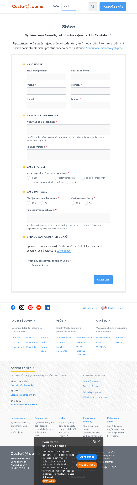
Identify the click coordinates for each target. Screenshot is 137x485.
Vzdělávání (101, 347)
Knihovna (100, 342)
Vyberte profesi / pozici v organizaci (48, 173)
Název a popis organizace (42, 121)
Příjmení (76, 84)
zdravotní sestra (67, 177)
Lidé (43, 342)
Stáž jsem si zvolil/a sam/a (43, 198)
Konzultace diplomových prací (104, 48)
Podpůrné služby (84, 337)
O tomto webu (90, 308)
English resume (115, 308)
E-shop (62, 417)
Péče (56, 6)
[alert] (68, 461)
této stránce (64, 250)
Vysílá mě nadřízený (83, 198)
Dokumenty (32, 342)
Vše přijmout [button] (87, 457)
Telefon (76, 99)
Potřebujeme (18, 417)
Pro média (31, 347)
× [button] (99, 441)
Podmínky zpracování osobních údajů (49, 260)
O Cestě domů (24, 320)
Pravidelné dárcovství (22, 385)
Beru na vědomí (40, 265)
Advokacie (120, 337)
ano (34, 202)
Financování (18, 347)
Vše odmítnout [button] (87, 464)
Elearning (119, 342)
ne (46, 202)
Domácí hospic (63, 337)
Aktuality (16, 337)
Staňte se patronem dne (24, 394)
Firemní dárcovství (92, 381)
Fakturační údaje (37, 146)
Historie (16, 342)
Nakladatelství (103, 337)
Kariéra (44, 337)
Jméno (31, 84)
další (66, 6)
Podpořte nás (113, 6)
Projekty (30, 337)
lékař (34, 177)
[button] (58, 481)
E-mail (31, 99)
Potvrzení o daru (91, 386)
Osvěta (103, 320)
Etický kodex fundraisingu (95, 397)
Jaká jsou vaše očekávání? (42, 209)
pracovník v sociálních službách (48, 182)
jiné (74, 182)
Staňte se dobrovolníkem (24, 404)
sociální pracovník (95, 177)
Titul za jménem (80, 70)
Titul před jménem (37, 70)
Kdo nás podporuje (92, 392)
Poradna (60, 342)
